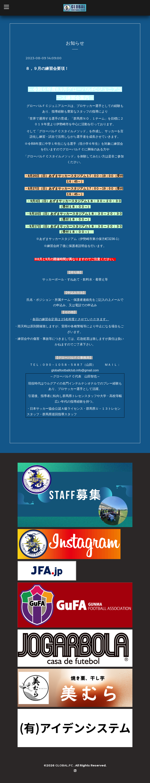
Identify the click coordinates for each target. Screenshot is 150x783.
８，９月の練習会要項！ (47, 68)
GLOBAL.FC (64, 765)
